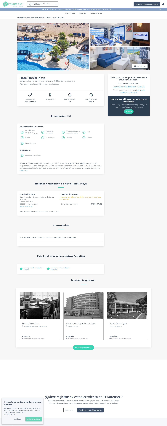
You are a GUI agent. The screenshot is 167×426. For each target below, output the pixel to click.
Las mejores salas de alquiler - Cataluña (129, 87)
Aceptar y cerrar (33, 419)
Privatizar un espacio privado (60, 9)
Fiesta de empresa (96, 13)
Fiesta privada (70, 13)
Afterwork (82, 13)
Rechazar (18, 419)
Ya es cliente (69, 410)
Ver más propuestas (83, 347)
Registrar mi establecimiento (146, 4)
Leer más (23, 170)
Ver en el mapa (26, 206)
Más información (9, 414)
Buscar (129, 111)
